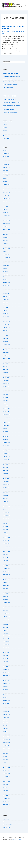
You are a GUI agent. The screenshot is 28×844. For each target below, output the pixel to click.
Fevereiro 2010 (6, 669)
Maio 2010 (5, 661)
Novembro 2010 (6, 644)
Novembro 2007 (6, 742)
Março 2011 (5, 633)
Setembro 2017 (6, 422)
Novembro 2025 (6, 161)
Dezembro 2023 (6, 220)
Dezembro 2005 (6, 804)
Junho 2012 (5, 591)
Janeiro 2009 (6, 703)
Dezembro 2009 (6, 675)
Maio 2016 (5, 467)
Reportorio (5, 135)
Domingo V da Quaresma (8, 109)
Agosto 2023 (6, 232)
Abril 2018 (5, 403)
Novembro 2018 (6, 383)
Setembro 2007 (6, 748)
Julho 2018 (5, 394)
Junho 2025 (5, 173)
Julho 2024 (5, 201)
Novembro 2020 (6, 321)
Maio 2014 (5, 529)
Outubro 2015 (6, 487)
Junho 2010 (5, 658)
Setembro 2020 (6, 327)
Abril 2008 (5, 728)
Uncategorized (6, 138)
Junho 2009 (5, 689)
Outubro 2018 (6, 386)
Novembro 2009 (6, 678)
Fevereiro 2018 (6, 408)
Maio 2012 (5, 593)
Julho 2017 (5, 428)
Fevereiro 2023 (6, 248)
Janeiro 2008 (6, 736)
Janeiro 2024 (6, 218)
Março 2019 (5, 372)
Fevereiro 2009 (6, 700)
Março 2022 (5, 279)
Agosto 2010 (6, 652)
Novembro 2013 (6, 546)
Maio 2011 (5, 627)
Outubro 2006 (6, 779)
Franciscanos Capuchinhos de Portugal (11, 81)
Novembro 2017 (6, 417)
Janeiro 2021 (6, 316)
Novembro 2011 (6, 610)
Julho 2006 (5, 784)
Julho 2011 (5, 621)
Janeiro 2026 (6, 156)
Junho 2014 (5, 526)
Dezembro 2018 (6, 380)
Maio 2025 (5, 175)
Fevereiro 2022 (6, 282)
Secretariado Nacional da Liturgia (10, 84)
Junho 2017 (5, 431)
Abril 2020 (5, 338)
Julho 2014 (5, 523)
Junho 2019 (5, 363)
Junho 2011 (5, 624)
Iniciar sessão (6, 819)
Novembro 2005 (6, 807)
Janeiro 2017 (6, 445)
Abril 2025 (5, 178)
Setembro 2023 (6, 229)
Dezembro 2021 (6, 288)
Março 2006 (5, 795)
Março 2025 (5, 181)
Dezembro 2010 (6, 641)
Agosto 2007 (6, 750)
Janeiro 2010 (6, 672)
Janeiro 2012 (6, 605)
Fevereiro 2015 (6, 506)
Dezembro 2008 (6, 706)
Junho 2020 (5, 332)
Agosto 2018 (6, 391)
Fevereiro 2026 (6, 153)
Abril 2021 (5, 310)
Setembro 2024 (6, 198)
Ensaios (5, 127)
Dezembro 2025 (6, 159)
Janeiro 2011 (6, 638)
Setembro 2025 (6, 167)
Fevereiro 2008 (6, 734)
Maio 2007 (5, 759)
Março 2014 (5, 534)
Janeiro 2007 (6, 770)
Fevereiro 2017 (6, 442)
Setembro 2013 (6, 551)
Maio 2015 (5, 498)
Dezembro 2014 (6, 512)
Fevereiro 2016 (6, 476)
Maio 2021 (5, 307)
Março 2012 (5, 599)
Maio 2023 (5, 240)
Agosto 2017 (6, 425)
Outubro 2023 (6, 226)
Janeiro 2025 (6, 187)
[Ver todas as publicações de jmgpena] (7, 31)
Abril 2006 (5, 793)
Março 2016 (5, 473)
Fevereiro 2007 (6, 767)
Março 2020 (5, 341)
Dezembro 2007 (6, 739)
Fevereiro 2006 (6, 798)
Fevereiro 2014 (6, 537)
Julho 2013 (5, 554)
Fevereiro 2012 (6, 602)
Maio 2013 (5, 560)
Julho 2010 (5, 655)
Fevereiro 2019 (6, 375)
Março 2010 (5, 666)
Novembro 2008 (6, 708)
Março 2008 (5, 731)
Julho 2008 (5, 720)
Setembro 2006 (6, 781)
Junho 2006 (5, 787)
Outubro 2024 (6, 195)
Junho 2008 (5, 722)
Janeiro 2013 (6, 571)
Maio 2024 (5, 206)
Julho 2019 (5, 361)
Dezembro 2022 (6, 254)
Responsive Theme (17, 839)
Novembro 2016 (6, 450)
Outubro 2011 (6, 613)
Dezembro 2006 (6, 773)
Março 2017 (5, 439)
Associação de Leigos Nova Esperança (11, 76)
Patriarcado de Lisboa (8, 87)
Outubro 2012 (6, 579)
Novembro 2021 (6, 290)
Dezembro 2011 (6, 607)
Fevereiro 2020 (6, 344)
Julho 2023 (5, 234)
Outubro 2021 (6, 293)
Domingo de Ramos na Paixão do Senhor (12, 102)
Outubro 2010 (6, 647)
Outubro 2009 (6, 680)
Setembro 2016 (6, 456)
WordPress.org (6, 827)
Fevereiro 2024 (6, 215)
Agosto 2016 (6, 459)
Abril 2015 (5, 501)
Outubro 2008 (6, 711)
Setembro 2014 (6, 520)
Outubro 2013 (6, 549)
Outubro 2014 (6, 518)
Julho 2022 (5, 268)
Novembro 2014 (6, 515)
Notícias (5, 133)
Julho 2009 (5, 686)
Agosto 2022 (6, 265)
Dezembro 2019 (6, 349)
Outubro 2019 (6, 355)
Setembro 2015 (6, 490)
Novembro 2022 (6, 257)
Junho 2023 (5, 237)
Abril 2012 (5, 596)
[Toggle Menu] (25, 5)
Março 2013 (5, 565)
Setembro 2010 (6, 649)
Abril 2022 (5, 276)
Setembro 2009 (6, 683)
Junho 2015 (5, 495)
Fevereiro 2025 (6, 184)
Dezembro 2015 (6, 481)
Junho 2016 (5, 464)
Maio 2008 (5, 725)
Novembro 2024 (6, 192)
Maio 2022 (5, 274)
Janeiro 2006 (6, 801)
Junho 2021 (5, 304)
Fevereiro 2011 (6, 635)
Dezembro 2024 (6, 189)
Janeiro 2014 (6, 540)
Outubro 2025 (6, 164)
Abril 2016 (5, 470)
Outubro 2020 (6, 324)
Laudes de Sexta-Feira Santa (9, 99)
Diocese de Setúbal (7, 79)
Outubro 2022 (6, 260)
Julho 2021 (5, 302)
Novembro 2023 (6, 223)
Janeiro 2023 (6, 251)
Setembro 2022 (6, 262)
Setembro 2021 (6, 296)
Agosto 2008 (6, 717)
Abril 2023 (5, 243)
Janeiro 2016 (6, 478)
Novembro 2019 (6, 352)
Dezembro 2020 (6, 319)
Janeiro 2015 (6, 509)
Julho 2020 (5, 330)
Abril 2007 (5, 762)
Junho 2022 (5, 271)
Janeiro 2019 (6, 377)
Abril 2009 (5, 694)
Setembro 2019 (6, 358)
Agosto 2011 (6, 619)
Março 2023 (5, 246)
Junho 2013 (5, 557)
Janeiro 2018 (6, 411)
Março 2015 (5, 504)
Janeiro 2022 (6, 285)
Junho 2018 (5, 397)
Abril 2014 (5, 532)
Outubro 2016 (6, 453)
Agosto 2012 (6, 585)
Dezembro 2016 (6, 448)
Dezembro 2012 (6, 574)
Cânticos (5, 124)
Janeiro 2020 (6, 347)
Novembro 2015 (6, 484)
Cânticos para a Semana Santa (10, 112)
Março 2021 (5, 313)
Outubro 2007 (6, 745)
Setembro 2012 (6, 582)
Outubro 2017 (6, 420)
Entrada (5, 130)
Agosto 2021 (6, 299)
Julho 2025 (5, 170)
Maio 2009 (5, 692)
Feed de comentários (7, 824)
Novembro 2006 (6, 776)
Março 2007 (5, 765)
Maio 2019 (5, 366)
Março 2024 (5, 212)
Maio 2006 (5, 790)
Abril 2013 (5, 563)
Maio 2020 (5, 335)
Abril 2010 (5, 664)
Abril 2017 (5, 436)
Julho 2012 (5, 588)
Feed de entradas (7, 821)
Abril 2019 (5, 369)
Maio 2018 (5, 400)
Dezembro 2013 (6, 543)
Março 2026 (5, 150)
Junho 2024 (5, 203)
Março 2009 (5, 697)
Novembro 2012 (6, 577)
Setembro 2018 (6, 389)
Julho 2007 (5, 753)
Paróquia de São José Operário (10, 73)
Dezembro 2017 (6, 414)
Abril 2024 (5, 209)
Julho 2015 (5, 492)
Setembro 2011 (6, 616)
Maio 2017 (5, 433)
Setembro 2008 (6, 714)
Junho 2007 (5, 756)
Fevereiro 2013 (6, 568)
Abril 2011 (5, 630)
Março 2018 (5, 405)
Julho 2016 (5, 462)
